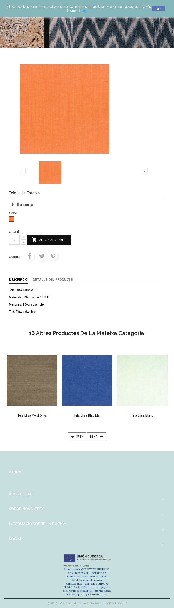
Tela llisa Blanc (142, 415)
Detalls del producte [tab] (52, 279)
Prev (79, 436)
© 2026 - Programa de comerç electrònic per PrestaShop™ (87, 603)
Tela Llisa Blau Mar (87, 415)
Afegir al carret (49, 240)
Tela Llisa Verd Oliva (32, 415)
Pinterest (53, 256)
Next (94, 436)
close (158, 8)
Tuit (41, 256)
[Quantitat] (14, 240)
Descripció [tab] (18, 279)
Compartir (29, 256)
